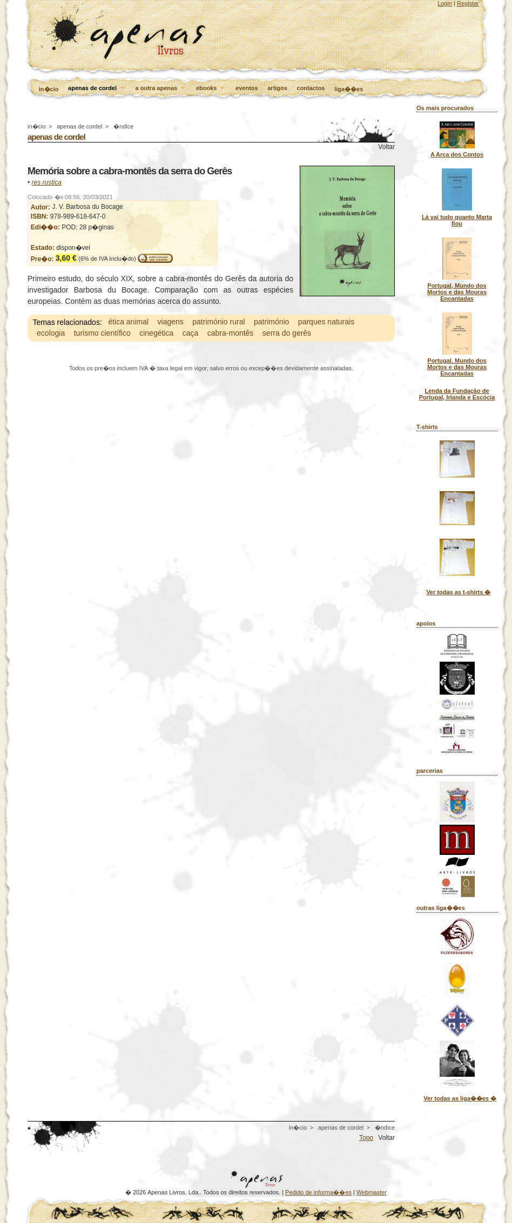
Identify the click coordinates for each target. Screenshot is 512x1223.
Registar (468, 3)
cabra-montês (230, 333)
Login (444, 3)
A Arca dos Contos (456, 154)
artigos (277, 88)
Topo (366, 1138)
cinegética (156, 333)
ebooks (211, 88)
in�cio (49, 89)
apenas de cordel (97, 88)
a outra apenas (161, 88)
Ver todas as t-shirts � (458, 592)
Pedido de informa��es (318, 1192)
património (271, 322)
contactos (311, 88)
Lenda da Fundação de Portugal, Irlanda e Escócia (457, 394)
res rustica (47, 182)
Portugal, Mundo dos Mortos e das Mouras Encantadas (457, 292)
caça (191, 333)
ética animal (128, 322)
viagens (171, 322)
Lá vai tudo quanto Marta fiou (457, 220)
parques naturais (326, 322)
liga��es (348, 89)
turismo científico (102, 333)
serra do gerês (286, 333)
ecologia (51, 333)
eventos (246, 88)
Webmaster (371, 1192)
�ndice (123, 126)
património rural (218, 322)
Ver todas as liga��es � (459, 1098)
